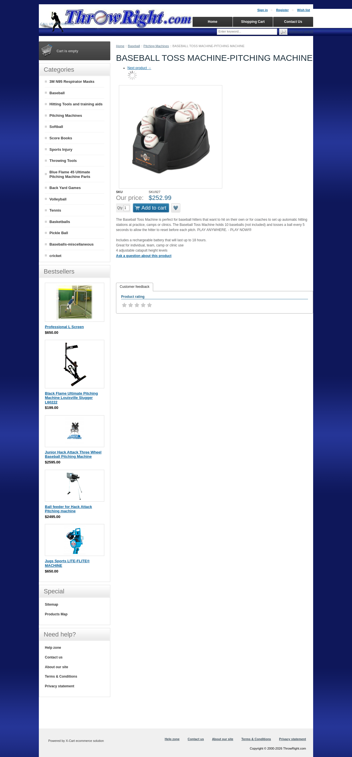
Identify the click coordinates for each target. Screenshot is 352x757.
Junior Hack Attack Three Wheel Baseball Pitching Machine (73, 454)
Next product (139, 68)
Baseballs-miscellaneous (71, 244)
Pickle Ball (58, 233)
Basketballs (59, 222)
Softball (56, 127)
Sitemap (51, 605)
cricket (55, 256)
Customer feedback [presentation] (134, 287)
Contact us (54, 657)
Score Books (60, 138)
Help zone (53, 648)
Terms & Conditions (61, 676)
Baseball (134, 46)
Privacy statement (59, 686)
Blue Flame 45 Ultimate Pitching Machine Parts (69, 174)
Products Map (56, 614)
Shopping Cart (253, 22)
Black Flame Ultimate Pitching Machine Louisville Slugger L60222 (71, 397)
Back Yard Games (65, 188)
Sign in (262, 10)
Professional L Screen (64, 327)
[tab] (134, 287)
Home (120, 46)
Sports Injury (60, 149)
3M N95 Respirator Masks (72, 81)
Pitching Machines (156, 46)
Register (282, 10)
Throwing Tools (63, 160)
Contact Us (293, 22)
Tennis (55, 210)
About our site (56, 667)
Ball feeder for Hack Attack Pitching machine (68, 509)
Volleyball (58, 199)
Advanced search (301, 31)
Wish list (303, 10)
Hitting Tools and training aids (76, 104)
